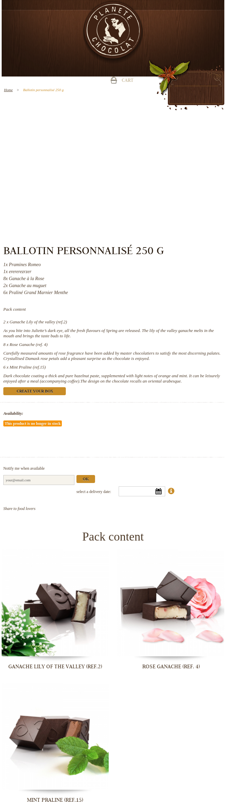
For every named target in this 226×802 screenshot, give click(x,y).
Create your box (35, 391)
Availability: (13, 413)
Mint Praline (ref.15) (28, 367)
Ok (86, 479)
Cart (128, 81)
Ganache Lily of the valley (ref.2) (38, 321)
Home (8, 90)
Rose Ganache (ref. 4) (29, 344)
